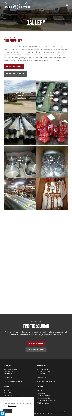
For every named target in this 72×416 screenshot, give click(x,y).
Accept (7, 411)
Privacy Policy (36, 413)
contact (40, 58)
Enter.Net (56, 412)
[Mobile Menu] (67, 6)
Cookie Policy (12, 406)
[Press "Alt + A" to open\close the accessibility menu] (2, 413)
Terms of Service (45, 413)
